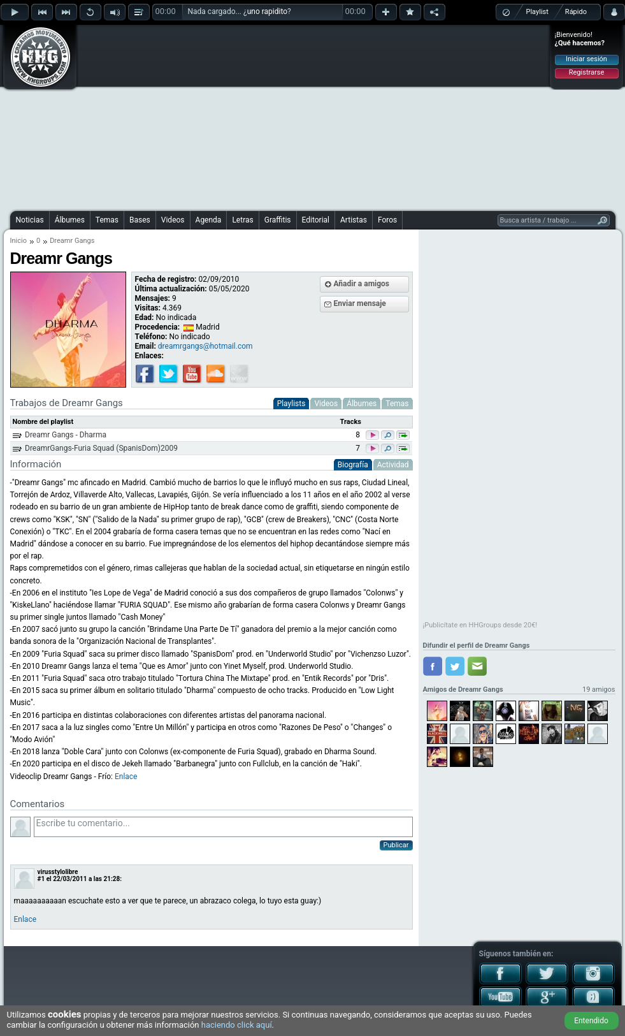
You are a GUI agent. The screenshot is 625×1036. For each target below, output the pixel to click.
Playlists (291, 403)
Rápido (576, 12)
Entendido (591, 1020)
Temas (107, 219)
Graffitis (277, 219)
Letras (242, 219)
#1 (41, 878)
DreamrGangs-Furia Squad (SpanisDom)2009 (101, 448)
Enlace (126, 776)
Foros (387, 219)
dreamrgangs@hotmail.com (205, 346)
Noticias (30, 219)
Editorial (315, 219)
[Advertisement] (286, 116)
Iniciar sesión (586, 59)
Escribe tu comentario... (223, 827)
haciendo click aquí (236, 1025)
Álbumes (70, 219)
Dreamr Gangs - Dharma (65, 434)
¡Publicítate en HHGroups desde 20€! (480, 625)
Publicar (396, 845)
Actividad (393, 464)
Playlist (537, 12)
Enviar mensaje (360, 303)
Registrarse (586, 72)
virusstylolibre (58, 871)
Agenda (209, 219)
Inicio (18, 241)
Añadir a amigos (362, 283)
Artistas (353, 219)
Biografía (353, 464)
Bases (139, 219)
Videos (173, 219)
